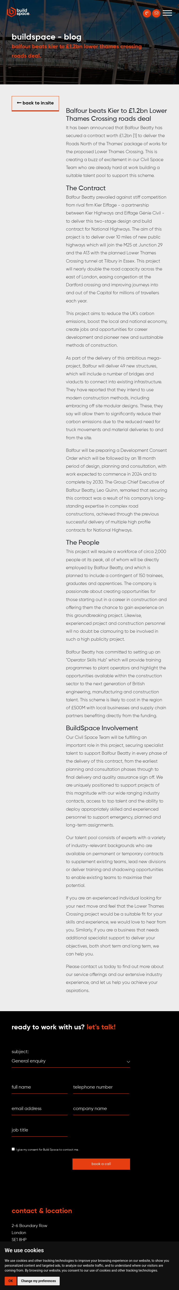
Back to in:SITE (35, 103)
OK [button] (10, 1281)
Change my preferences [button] (38, 1281)
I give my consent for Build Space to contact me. (47, 1149)
